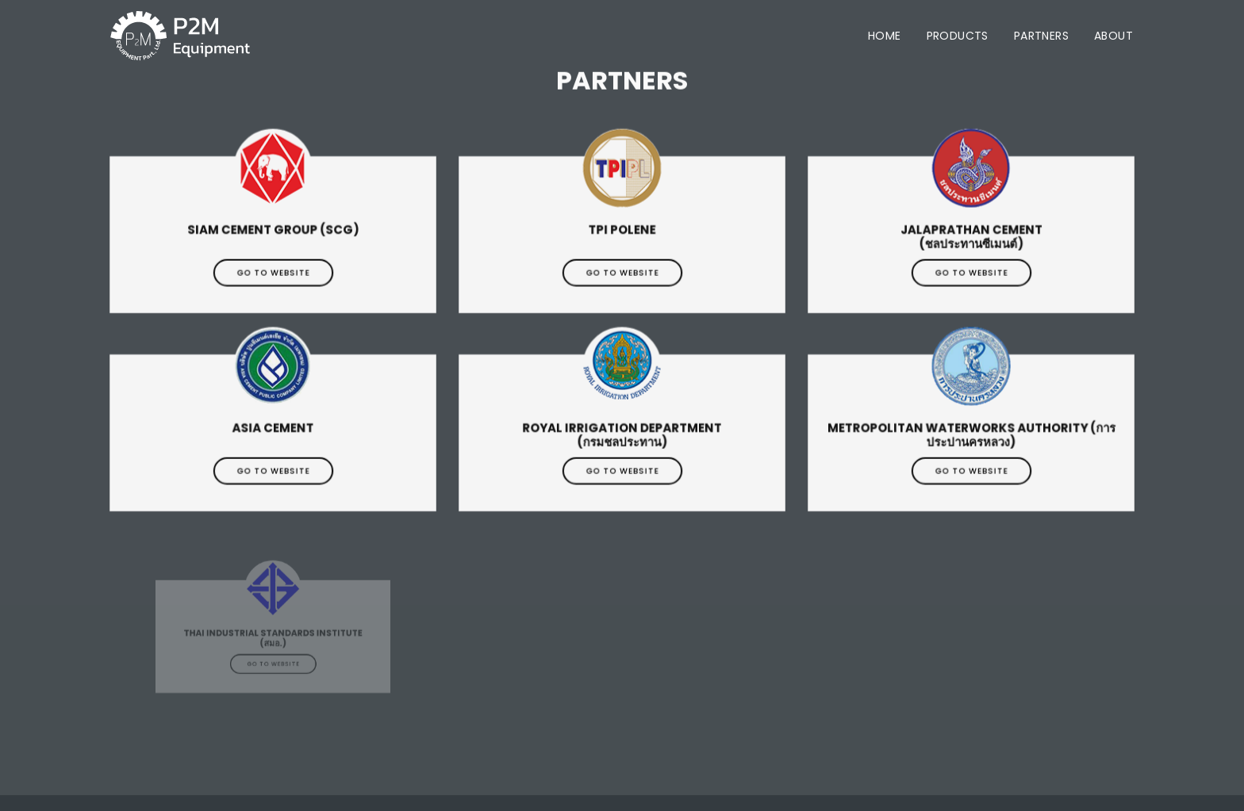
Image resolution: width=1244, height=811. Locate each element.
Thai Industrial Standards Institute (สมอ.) (272, 644)
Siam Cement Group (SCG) (273, 243)
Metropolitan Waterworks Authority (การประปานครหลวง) (971, 441)
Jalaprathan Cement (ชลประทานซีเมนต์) (971, 243)
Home (884, 36)
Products (958, 36)
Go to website (272, 277)
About (1113, 36)
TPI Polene (622, 243)
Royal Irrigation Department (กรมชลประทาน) (622, 441)
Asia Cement (273, 441)
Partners (1041, 36)
